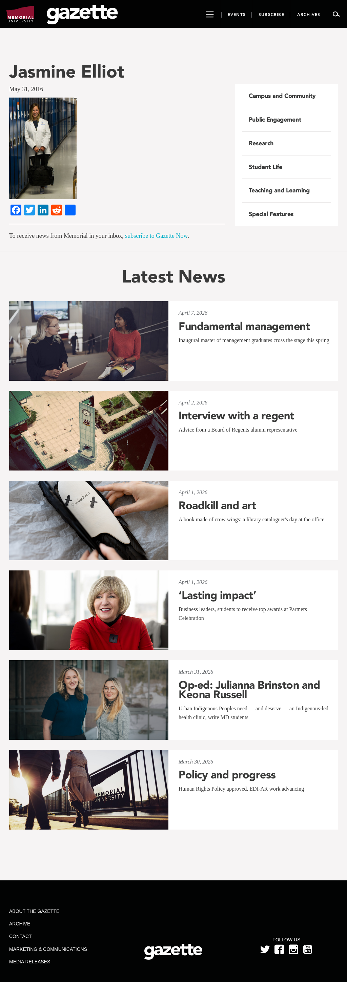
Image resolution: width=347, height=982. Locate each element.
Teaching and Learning (279, 190)
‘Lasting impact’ (217, 595)
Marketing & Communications (48, 949)
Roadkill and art (217, 505)
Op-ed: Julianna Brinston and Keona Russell (249, 689)
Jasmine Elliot (66, 71)
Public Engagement (275, 119)
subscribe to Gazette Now (156, 235)
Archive (19, 923)
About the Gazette (34, 911)
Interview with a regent (236, 415)
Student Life (265, 167)
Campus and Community (282, 95)
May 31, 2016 (26, 89)
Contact (20, 936)
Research (261, 143)
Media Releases (29, 961)
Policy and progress (227, 774)
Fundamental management (244, 326)
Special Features (271, 214)
